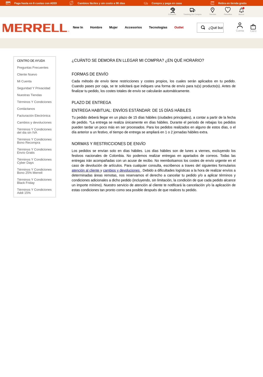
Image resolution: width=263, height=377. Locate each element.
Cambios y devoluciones (34, 122)
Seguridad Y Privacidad (33, 88)
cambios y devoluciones (122, 170)
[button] (241, 11)
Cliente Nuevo (27, 74)
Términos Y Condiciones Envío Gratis (34, 151)
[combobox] (210, 28)
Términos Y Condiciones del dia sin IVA (34, 130)
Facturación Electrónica (33, 115)
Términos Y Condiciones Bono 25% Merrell (34, 171)
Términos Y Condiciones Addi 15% (34, 191)
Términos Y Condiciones (34, 102)
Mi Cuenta (24, 81)
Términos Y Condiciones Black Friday (34, 181)
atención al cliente (86, 170)
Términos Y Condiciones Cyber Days (34, 161)
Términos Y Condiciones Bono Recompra (34, 141)
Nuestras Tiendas (29, 95)
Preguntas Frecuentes (32, 67)
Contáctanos (26, 109)
